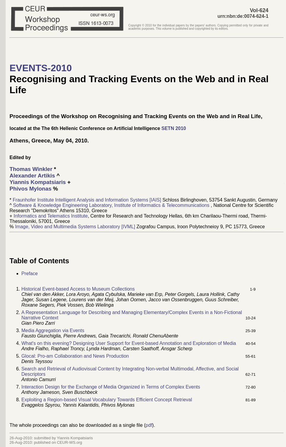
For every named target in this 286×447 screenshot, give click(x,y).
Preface (29, 273)
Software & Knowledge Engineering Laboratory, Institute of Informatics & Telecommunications (112, 205)
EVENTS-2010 (41, 68)
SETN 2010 (174, 128)
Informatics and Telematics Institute (51, 215)
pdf (149, 425)
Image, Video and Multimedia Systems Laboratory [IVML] (76, 226)
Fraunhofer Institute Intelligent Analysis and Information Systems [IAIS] (87, 199)
